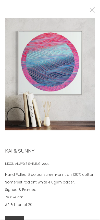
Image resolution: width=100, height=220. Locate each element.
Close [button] (91, 11)
